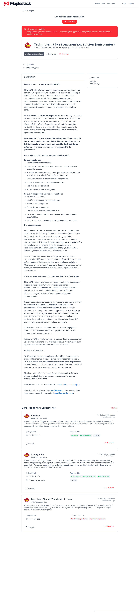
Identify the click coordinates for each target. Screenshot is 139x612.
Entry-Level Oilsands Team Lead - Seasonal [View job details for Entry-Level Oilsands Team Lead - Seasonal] (51, 499)
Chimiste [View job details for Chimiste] (35, 415)
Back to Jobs (28, 11)
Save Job (51, 54)
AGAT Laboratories (44, 47)
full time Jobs (34, 435)
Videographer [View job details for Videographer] (38, 454)
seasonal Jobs (34, 519)
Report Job (64, 54)
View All (114, 408)
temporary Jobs (32, 67)
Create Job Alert (69, 21)
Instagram (75, 384)
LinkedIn (62, 384)
